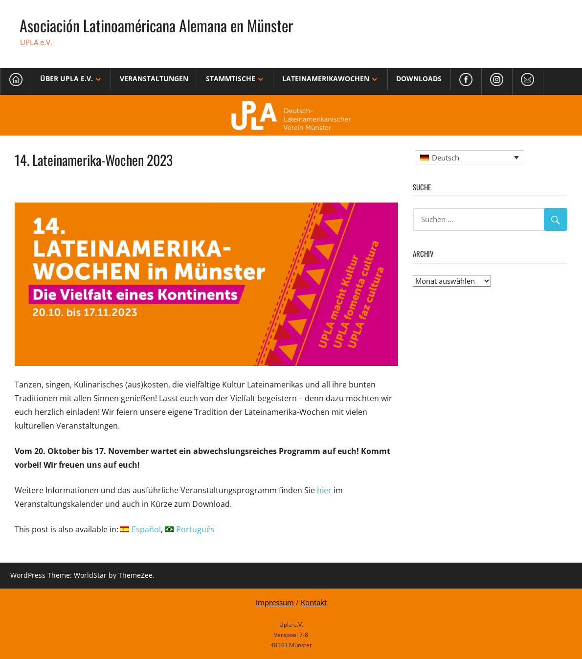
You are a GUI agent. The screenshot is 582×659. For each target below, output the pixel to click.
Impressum (275, 602)
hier (325, 490)
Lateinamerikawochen (325, 78)
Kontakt (314, 602)
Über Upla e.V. (66, 78)
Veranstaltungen (154, 78)
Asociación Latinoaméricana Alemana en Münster (156, 25)
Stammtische (230, 78)
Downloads (419, 78)
